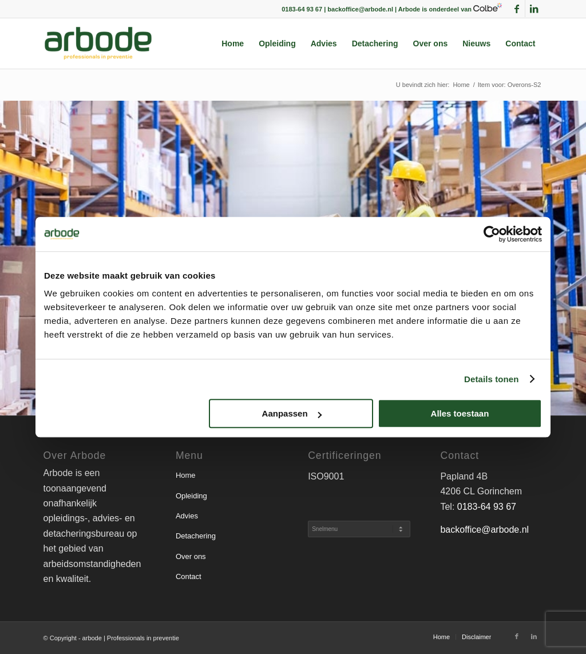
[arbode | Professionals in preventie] (98, 43)
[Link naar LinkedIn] (534, 8)
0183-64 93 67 (486, 507)
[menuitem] (232, 43)
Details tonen (491, 379)
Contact (188, 576)
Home (186, 475)
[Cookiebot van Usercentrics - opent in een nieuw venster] (492, 234)
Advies (187, 516)
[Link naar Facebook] (516, 8)
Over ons (191, 556)
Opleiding (191, 496)
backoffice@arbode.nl (484, 529)
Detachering (196, 536)
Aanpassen (292, 413)
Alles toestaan (460, 413)
